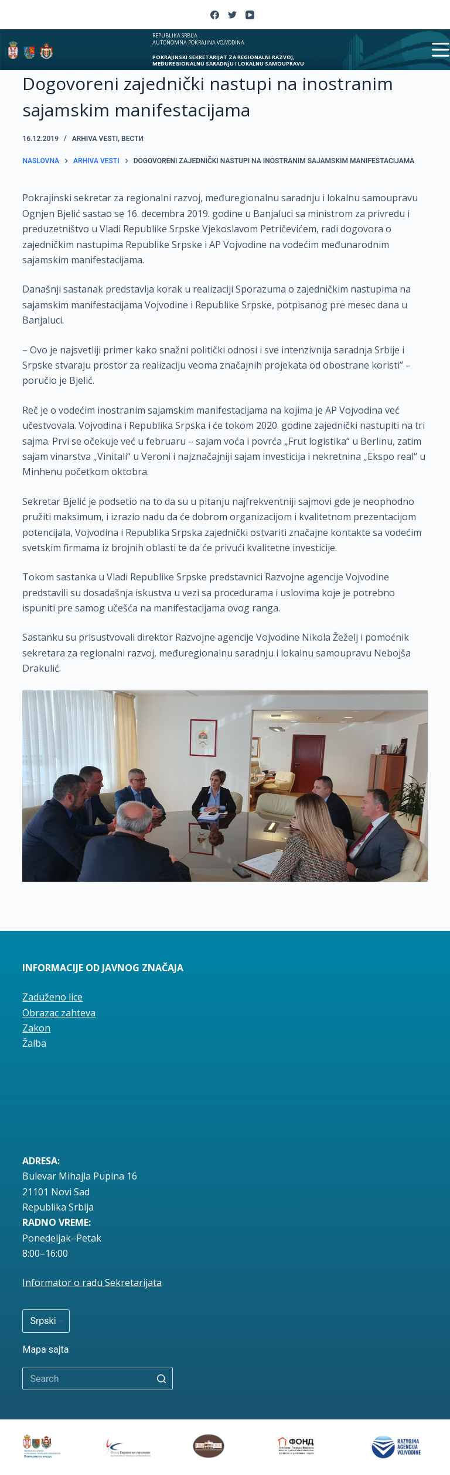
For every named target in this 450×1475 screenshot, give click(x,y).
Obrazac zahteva (59, 1012)
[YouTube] (250, 15)
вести (132, 139)
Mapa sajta (45, 1349)
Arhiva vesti (95, 139)
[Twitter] (232, 15)
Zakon (36, 1028)
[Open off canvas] (440, 50)
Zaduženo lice (52, 997)
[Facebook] (214, 15)
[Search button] (161, 1378)
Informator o (52, 1282)
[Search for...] (97, 1378)
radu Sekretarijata (122, 1282)
